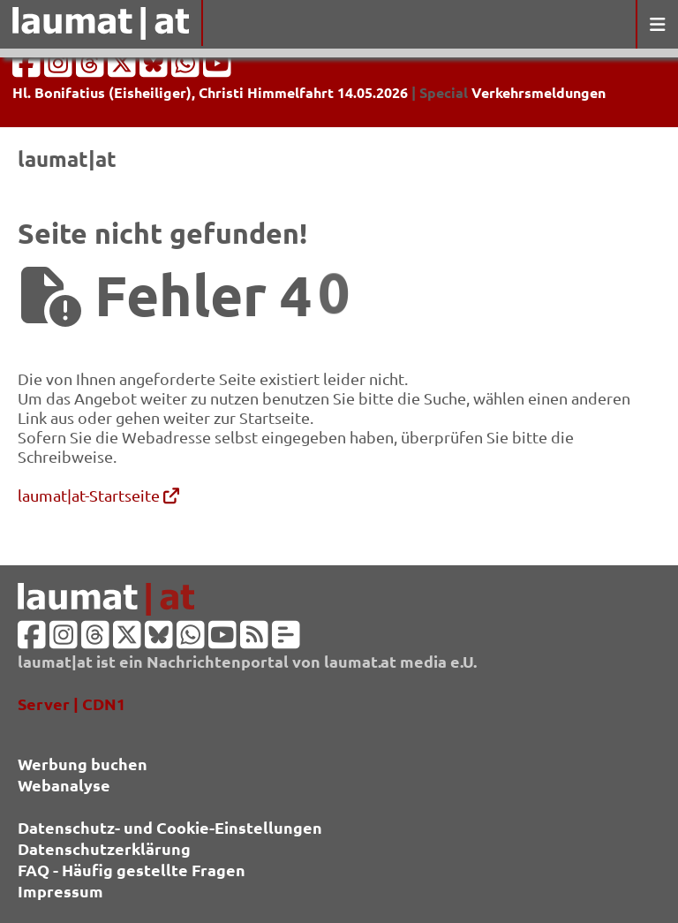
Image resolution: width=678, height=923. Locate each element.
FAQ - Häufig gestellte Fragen (131, 869)
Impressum (60, 891)
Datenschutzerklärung (104, 848)
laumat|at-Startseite (98, 495)
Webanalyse (64, 785)
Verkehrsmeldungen (538, 92)
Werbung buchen (82, 763)
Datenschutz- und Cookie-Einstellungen (170, 827)
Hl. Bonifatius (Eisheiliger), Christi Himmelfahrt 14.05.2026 (210, 92)
